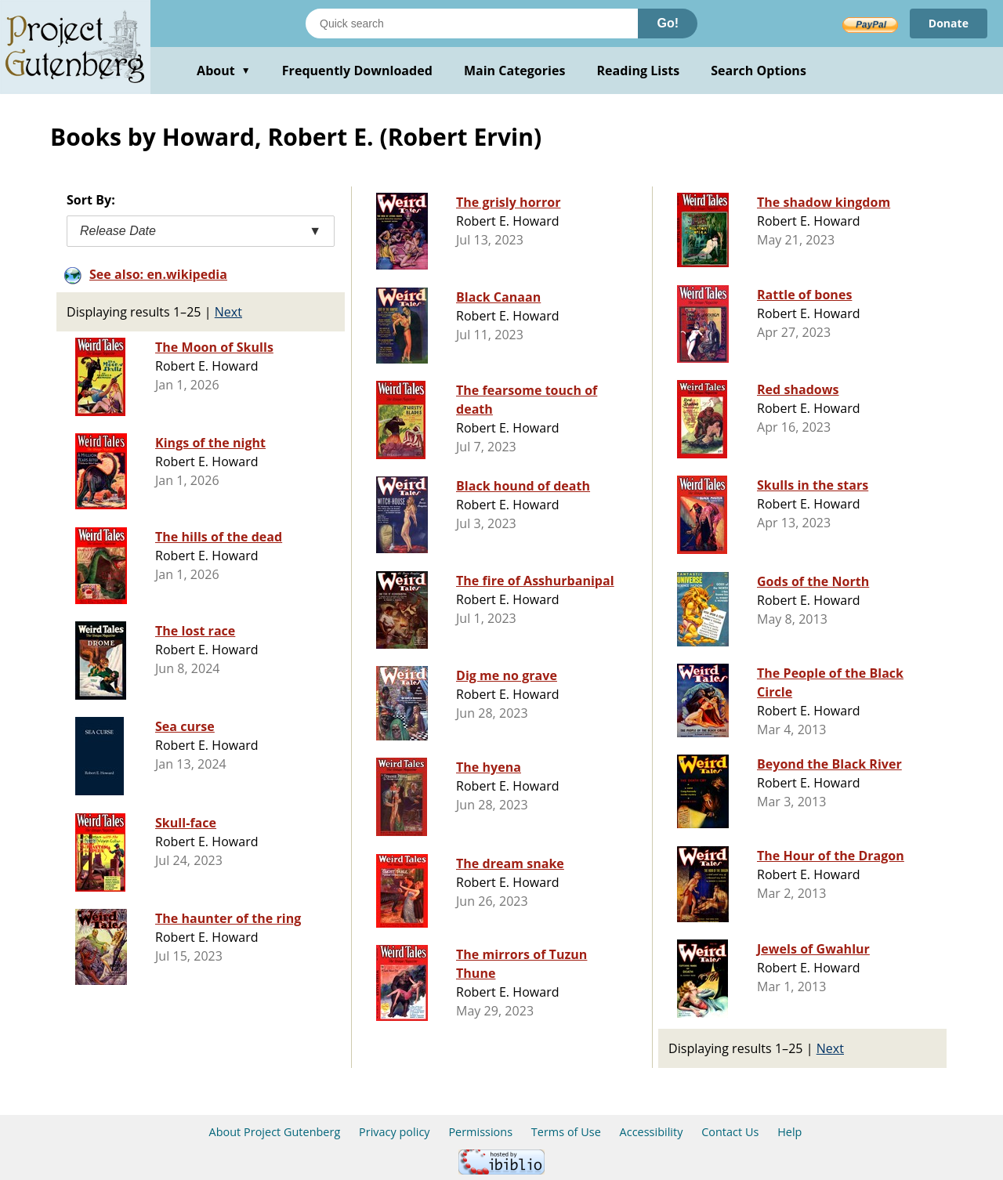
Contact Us (730, 1131)
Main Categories (515, 70)
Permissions (480, 1131)
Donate (949, 23)
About (224, 70)
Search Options (758, 70)
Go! (668, 23)
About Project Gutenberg (275, 1131)
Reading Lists (638, 70)
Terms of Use (566, 1131)
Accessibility (651, 1131)
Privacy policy (394, 1131)
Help (789, 1131)
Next (228, 311)
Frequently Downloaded (357, 70)
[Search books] (472, 23)
